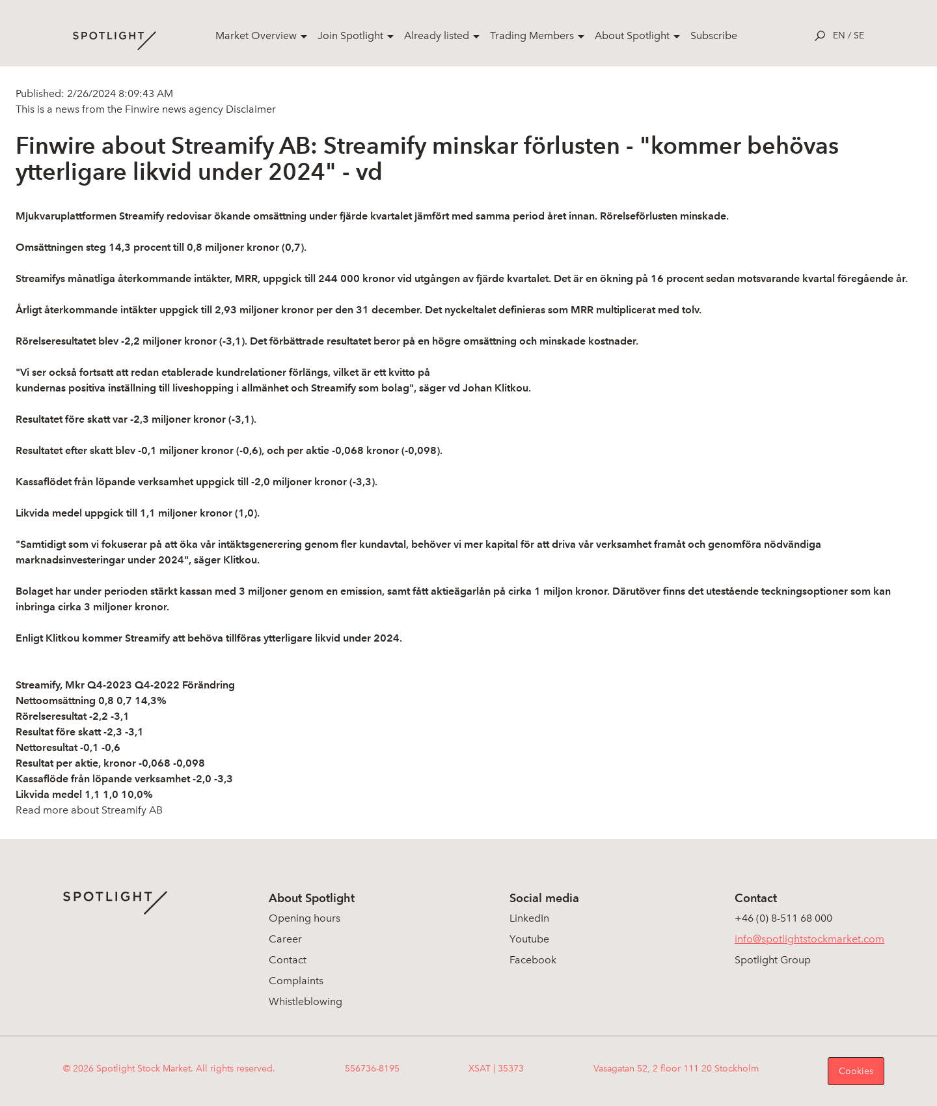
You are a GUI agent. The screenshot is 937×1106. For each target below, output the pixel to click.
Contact (287, 960)
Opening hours (304, 918)
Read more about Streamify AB (89, 810)
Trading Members (532, 35)
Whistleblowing (305, 1001)
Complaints (296, 980)
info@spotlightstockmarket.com (809, 939)
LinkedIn (529, 918)
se (859, 35)
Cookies (856, 1071)
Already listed (436, 35)
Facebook (532, 960)
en (839, 35)
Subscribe (713, 35)
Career (285, 939)
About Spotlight (632, 35)
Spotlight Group (773, 960)
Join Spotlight (350, 35)
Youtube (529, 939)
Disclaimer (249, 109)
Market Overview (256, 35)
